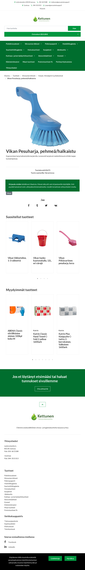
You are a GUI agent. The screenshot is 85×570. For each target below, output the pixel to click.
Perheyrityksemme (64, 62)
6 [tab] (49, 360)
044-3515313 (37, 5)
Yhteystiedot (11, 68)
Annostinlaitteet (45, 56)
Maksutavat (9, 526)
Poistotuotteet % (45, 62)
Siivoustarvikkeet (32, 44)
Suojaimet (47, 50)
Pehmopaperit (51, 44)
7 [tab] (52, 360)
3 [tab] (44, 278)
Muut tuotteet (29, 62)
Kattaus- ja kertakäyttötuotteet (19, 56)
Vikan (9, 193)
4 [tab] (47, 278)
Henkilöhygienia (69, 44)
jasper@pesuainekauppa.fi (53, 5)
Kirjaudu (42, 8)
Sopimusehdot (9, 524)
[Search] (36, 28)
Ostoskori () (40, 34)
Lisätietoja (55, 558)
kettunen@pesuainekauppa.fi (60, 2)
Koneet (60, 56)
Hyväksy (70, 558)
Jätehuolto (61, 50)
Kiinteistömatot (12, 62)
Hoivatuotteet (34, 50)
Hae (74, 28)
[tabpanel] (17, 247)
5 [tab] (46, 360)
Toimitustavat (9, 529)
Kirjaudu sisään (15, 184)
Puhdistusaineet (12, 44)
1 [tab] (37, 278)
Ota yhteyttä (42, 389)
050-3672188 (43, 2)
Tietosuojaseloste (11, 521)
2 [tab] (41, 278)
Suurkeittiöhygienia (14, 50)
